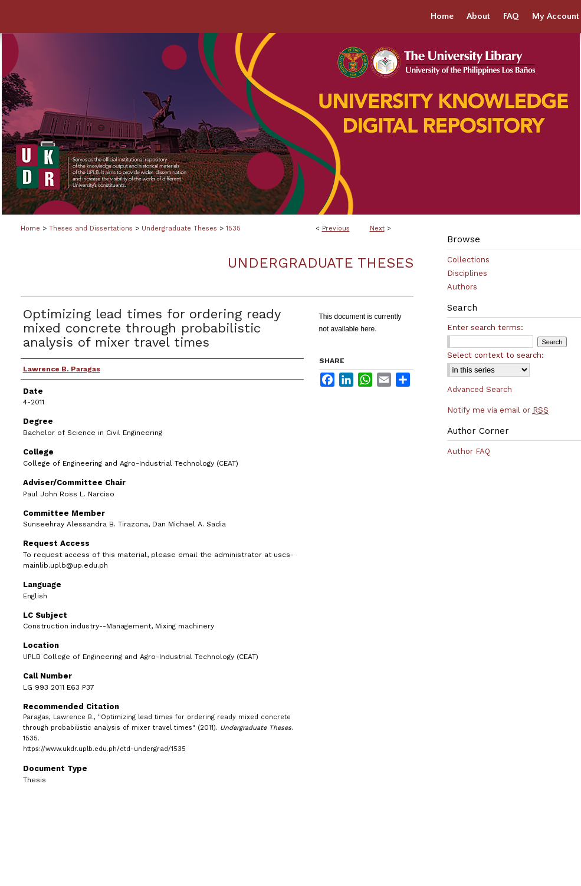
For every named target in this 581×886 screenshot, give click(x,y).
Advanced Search (479, 389)
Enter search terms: (485, 327)
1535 (233, 228)
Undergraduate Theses (179, 228)
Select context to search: (495, 355)
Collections (468, 259)
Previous (336, 228)
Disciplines (467, 273)
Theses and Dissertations (91, 228)
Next (377, 228)
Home (30, 228)
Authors (462, 286)
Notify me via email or (498, 410)
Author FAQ (468, 451)
